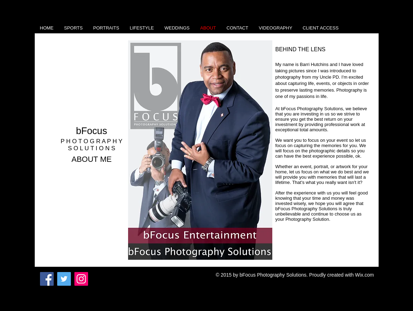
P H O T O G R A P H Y (91, 141)
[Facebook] (47, 279)
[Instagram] (81, 279)
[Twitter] (64, 279)
